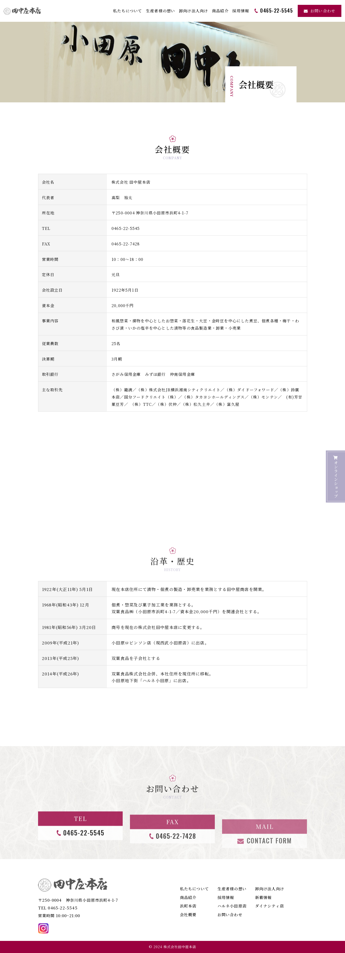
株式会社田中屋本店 (179, 946)
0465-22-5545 (126, 228)
